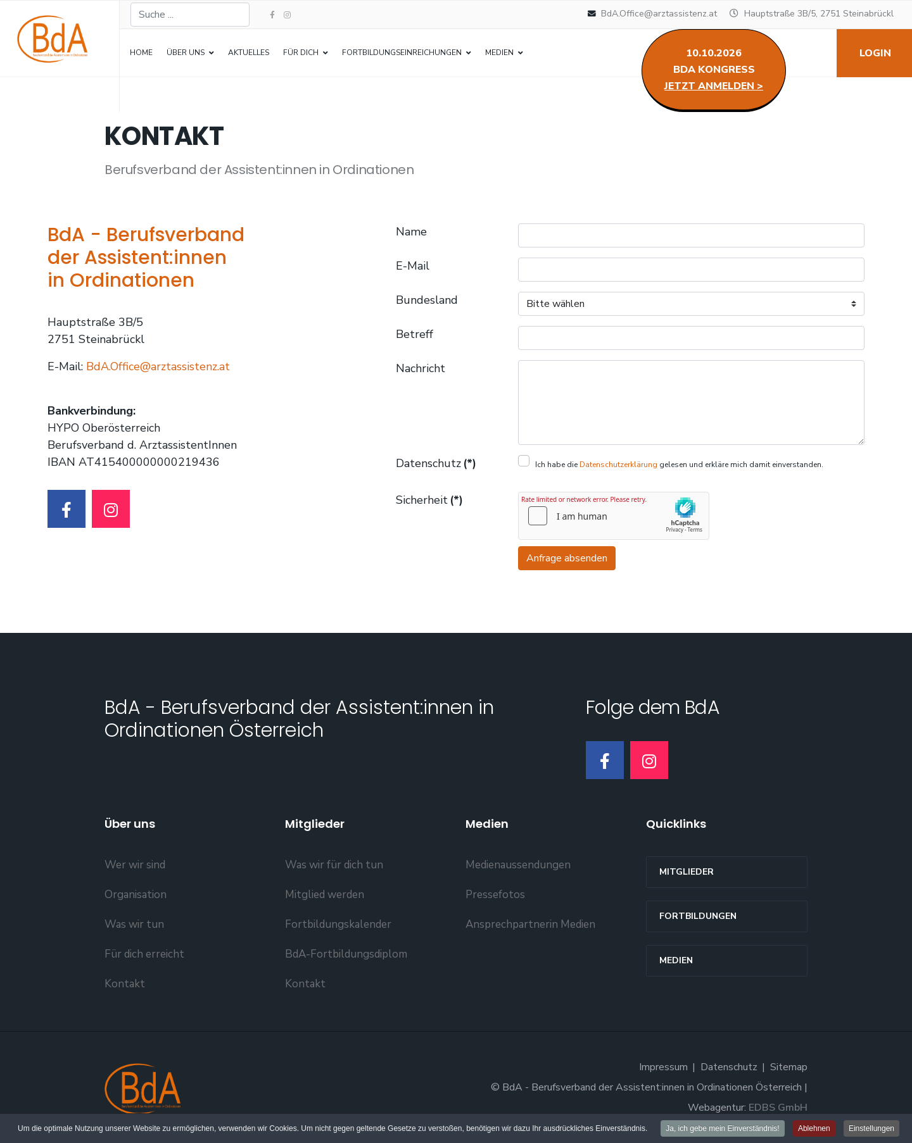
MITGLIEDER (686, 872)
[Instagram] (287, 15)
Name (411, 231)
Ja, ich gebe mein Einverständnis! (722, 1128)
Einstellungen (871, 1128)
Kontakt (124, 984)
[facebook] (272, 15)
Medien (676, 960)
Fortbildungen (698, 916)
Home (141, 52)
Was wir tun (134, 924)
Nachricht (420, 368)
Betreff (414, 334)
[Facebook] (67, 509)
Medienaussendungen (518, 865)
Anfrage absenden (566, 558)
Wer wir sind (134, 865)
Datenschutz (436, 463)
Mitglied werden (324, 894)
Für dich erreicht (144, 954)
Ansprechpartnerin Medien (530, 924)
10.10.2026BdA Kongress (713, 69)
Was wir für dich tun (334, 865)
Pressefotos (495, 894)
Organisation (135, 894)
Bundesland (427, 300)
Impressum (663, 1067)
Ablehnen (814, 1128)
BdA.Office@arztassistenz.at (659, 14)
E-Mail (412, 265)
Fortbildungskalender (338, 924)
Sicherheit (429, 500)
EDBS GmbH (778, 1108)
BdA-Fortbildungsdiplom (346, 954)
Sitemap (789, 1067)
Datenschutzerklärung (618, 464)
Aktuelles (248, 52)
